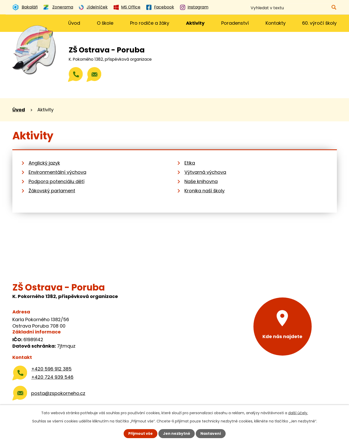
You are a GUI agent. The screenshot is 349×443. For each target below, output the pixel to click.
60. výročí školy (319, 23)
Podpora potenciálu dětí (56, 181)
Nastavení (210, 433)
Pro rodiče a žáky (149, 23)
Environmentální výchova (57, 172)
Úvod (74, 23)
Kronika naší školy (204, 190)
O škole (105, 23)
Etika (189, 163)
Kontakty (276, 23)
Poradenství (235, 23)
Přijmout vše (140, 433)
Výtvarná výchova (205, 172)
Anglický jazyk (44, 163)
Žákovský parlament (52, 190)
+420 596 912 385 (51, 369)
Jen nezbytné (176, 433)
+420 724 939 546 (52, 377)
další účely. (298, 412)
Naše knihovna (201, 181)
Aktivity (195, 23)
